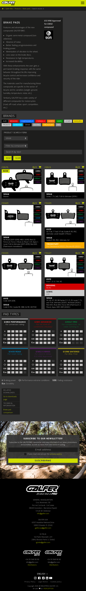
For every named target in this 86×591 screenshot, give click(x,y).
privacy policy (56, 454)
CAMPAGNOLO (27, 121)
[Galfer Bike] (9, 3)
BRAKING (14, 121)
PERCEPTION (49, 589)
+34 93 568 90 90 (32, 559)
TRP (58, 124)
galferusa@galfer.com (43, 528)
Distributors (32, 565)
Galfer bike (54, 553)
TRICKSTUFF (48, 124)
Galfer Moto (32, 553)
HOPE (59, 121)
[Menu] (82, 3)
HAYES (51, 121)
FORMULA (41, 121)
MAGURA (78, 121)
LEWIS (68, 121)
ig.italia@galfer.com (43, 542)
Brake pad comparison (8, 411)
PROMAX (6, 124)
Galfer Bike (9, 9)
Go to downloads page (10, 398)
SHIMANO (18, 124)
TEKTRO (36, 124)
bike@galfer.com (54, 562)
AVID (5, 121)
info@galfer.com (43, 514)
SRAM (27, 124)
